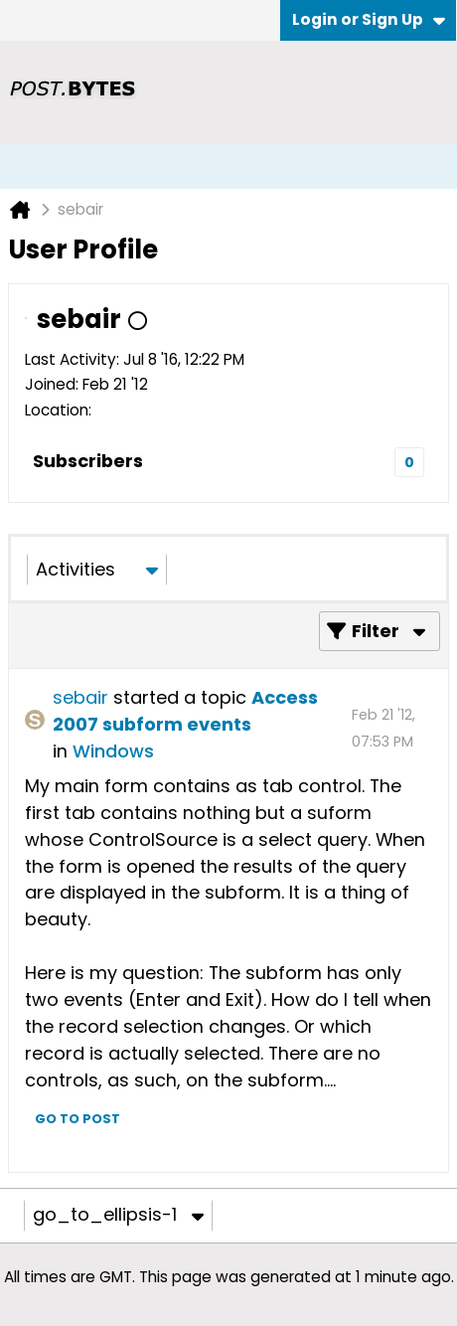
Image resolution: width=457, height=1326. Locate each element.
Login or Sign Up (368, 19)
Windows (113, 751)
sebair (80, 697)
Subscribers (88, 460)
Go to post (77, 1118)
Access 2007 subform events (185, 711)
